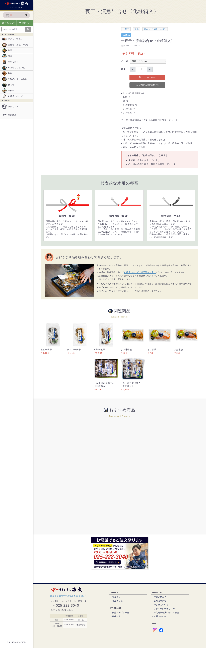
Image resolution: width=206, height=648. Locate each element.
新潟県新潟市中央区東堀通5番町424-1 (68, 596)
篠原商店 (9, 115)
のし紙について (161, 605)
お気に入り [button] (8, 23)
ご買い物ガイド (161, 597)
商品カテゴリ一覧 (120, 612)
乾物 (7, 73)
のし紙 (124, 61)
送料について (160, 601)
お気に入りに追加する (147, 85)
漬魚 (7, 56)
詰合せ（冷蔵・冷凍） (15, 45)
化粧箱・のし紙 (12, 96)
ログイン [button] (24, 23)
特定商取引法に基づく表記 (166, 612)
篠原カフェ (10, 106)
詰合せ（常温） (12, 39)
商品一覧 (116, 616)
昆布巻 (8, 85)
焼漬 (7, 50)
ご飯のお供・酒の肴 (14, 79)
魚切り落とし (11, 62)
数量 (123, 69)
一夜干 (8, 90)
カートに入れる (147, 77)
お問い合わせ (160, 616)
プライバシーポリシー (164, 609)
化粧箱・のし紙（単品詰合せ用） (140, 272)
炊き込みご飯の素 (13, 68)
